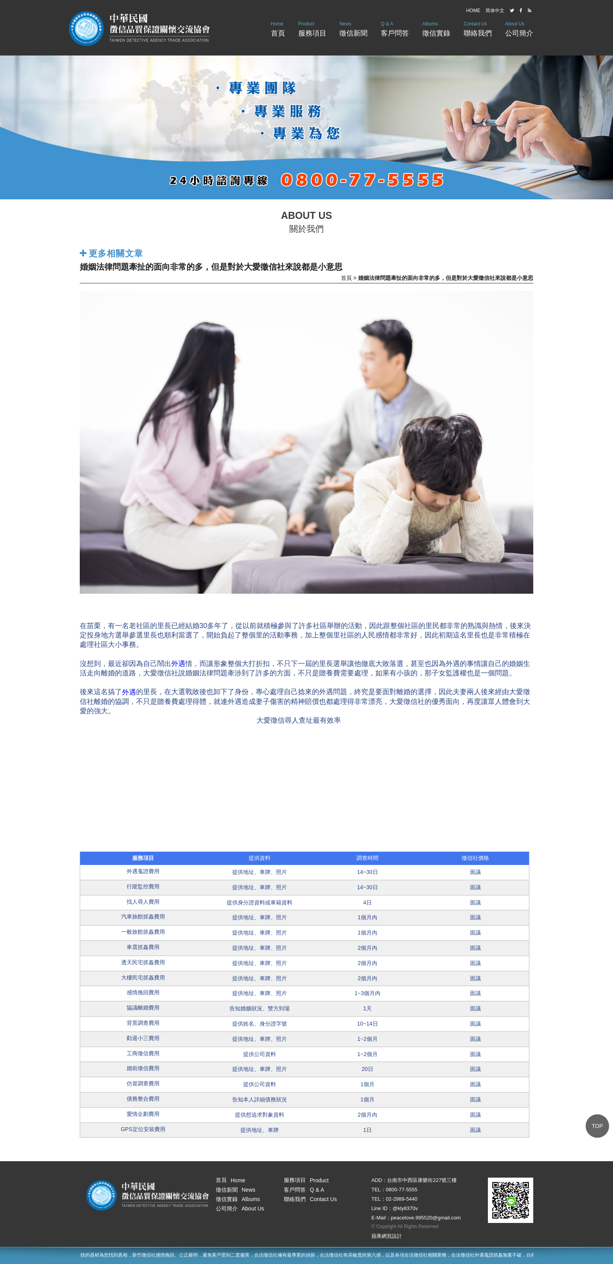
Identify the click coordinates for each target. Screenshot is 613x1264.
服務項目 (312, 28)
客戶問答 (395, 28)
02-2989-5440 (402, 1199)
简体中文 (495, 10)
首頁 (278, 28)
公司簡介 (519, 28)
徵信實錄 (436, 28)
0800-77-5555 (402, 1189)
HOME (473, 10)
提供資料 (260, 858)
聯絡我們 (478, 28)
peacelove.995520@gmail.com (426, 1218)
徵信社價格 (475, 858)
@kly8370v (405, 1208)
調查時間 (367, 858)
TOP (597, 1126)
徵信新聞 (353, 28)
